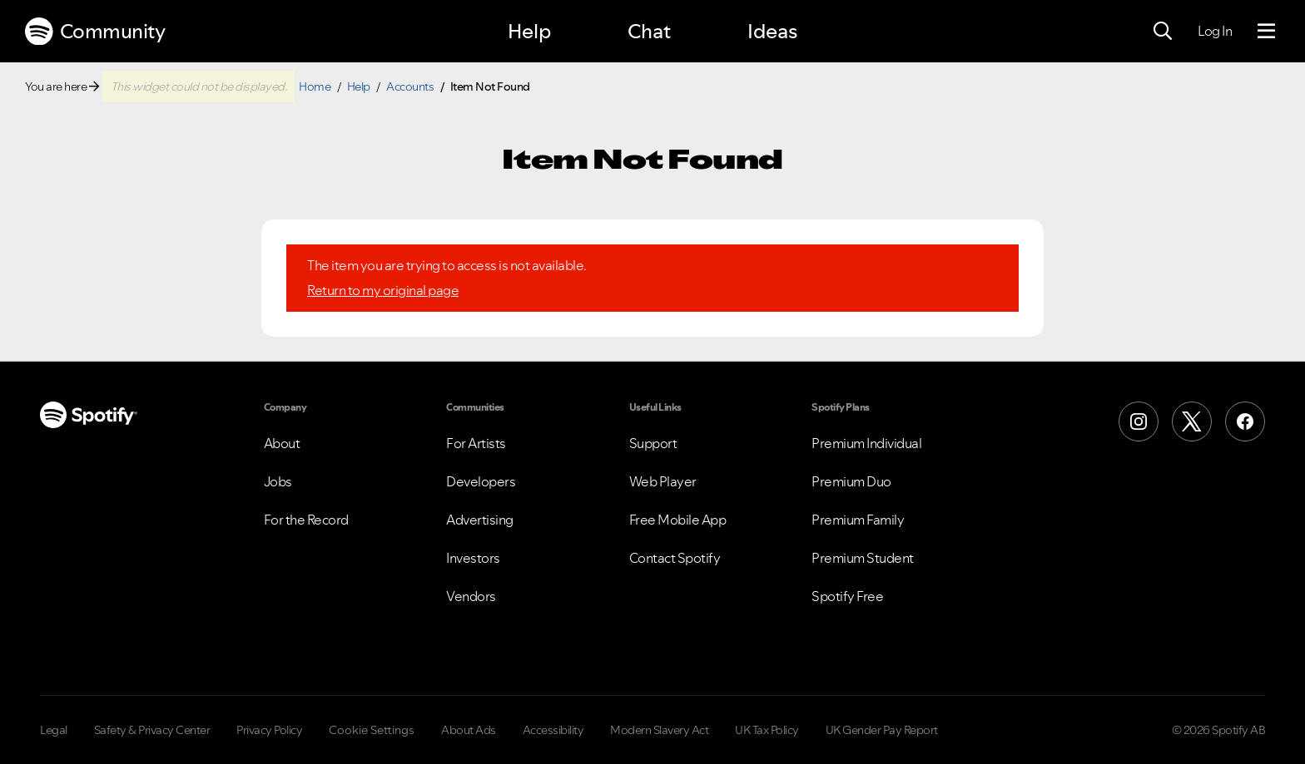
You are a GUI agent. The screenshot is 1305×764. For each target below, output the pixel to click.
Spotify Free (847, 596)
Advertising (480, 519)
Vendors (471, 596)
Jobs (278, 481)
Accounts (410, 86)
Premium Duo (851, 481)
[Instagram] (1139, 421)
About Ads (468, 729)
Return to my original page (383, 290)
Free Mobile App (678, 519)
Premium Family (857, 519)
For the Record (306, 519)
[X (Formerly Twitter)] (1192, 421)
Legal (53, 729)
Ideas (772, 31)
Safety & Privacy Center (152, 729)
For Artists (476, 443)
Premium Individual (866, 443)
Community (95, 31)
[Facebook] (1245, 421)
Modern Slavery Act (659, 729)
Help (529, 31)
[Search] (1163, 31)
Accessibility (553, 729)
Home (314, 86)
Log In (1215, 31)
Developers (480, 481)
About (282, 443)
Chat (649, 31)
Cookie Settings (371, 729)
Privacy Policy (269, 729)
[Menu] (1266, 31)
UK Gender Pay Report (882, 729)
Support (653, 443)
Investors (473, 558)
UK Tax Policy (767, 729)
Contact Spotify (675, 558)
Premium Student (862, 558)
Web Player (663, 481)
